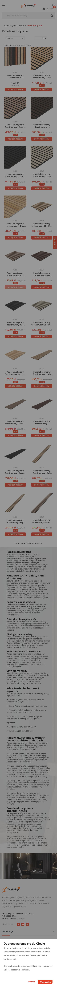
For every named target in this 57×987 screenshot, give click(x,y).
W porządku (45, 982)
